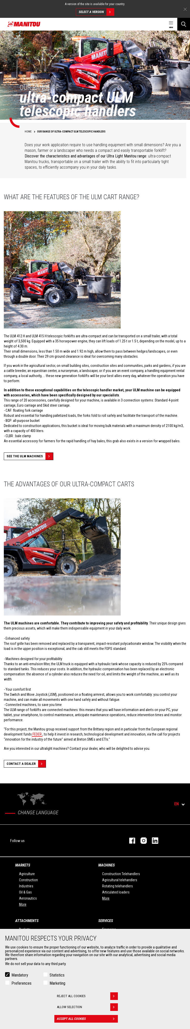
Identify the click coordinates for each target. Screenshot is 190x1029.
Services (105, 920)
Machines (106, 865)
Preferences (21, 983)
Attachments (27, 920)
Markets (22, 865)
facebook (129, 840)
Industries (26, 886)
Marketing (57, 983)
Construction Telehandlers (121, 874)
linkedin (152, 840)
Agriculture (27, 874)
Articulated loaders (116, 892)
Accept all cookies (87, 1019)
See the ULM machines (30, 456)
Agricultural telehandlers (119, 880)
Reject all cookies (87, 996)
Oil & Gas (25, 892)
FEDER (37, 734)
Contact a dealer (26, 763)
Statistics (57, 975)
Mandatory (19, 975)
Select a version (96, 12)
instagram (141, 840)
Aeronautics (28, 898)
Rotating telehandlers (117, 886)
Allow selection (87, 1007)
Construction (28, 880)
